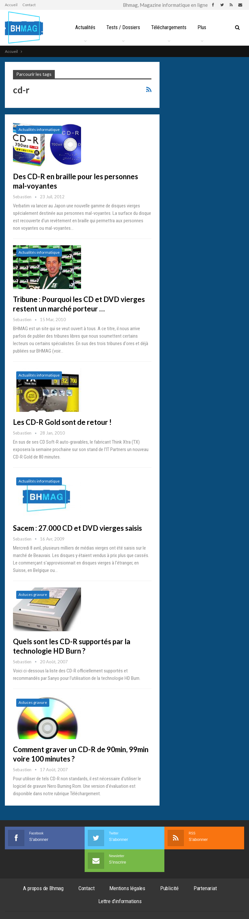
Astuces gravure (32, 594)
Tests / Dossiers (123, 27)
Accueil (11, 5)
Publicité (169, 888)
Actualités (85, 27)
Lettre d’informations (120, 901)
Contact (29, 5)
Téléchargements (168, 27)
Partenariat (205, 888)
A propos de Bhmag (43, 888)
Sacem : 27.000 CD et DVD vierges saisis (77, 528)
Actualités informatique (39, 129)
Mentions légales (127, 888)
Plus (201, 27)
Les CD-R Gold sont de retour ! (62, 422)
